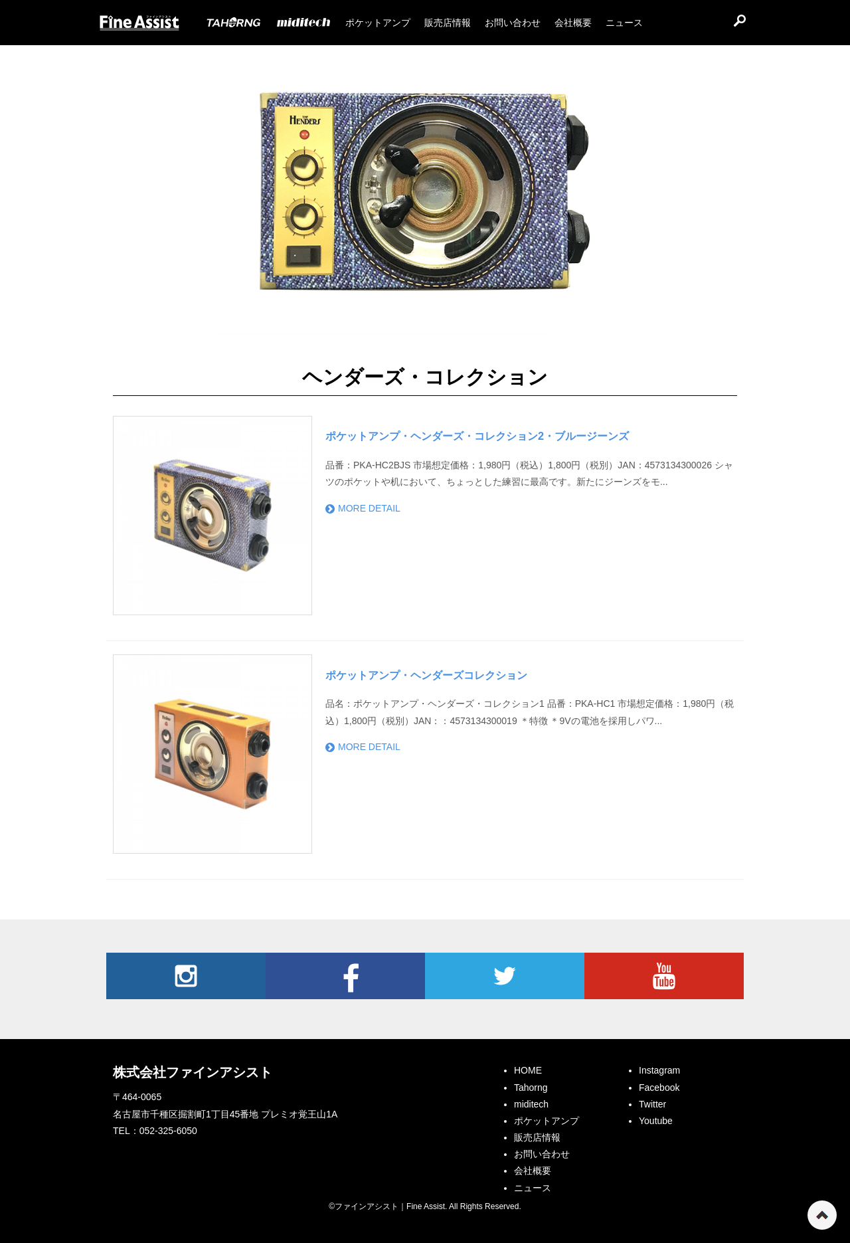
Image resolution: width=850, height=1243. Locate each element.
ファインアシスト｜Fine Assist (139, 23)
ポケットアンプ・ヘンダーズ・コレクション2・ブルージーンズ (477, 436)
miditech (531, 1104)
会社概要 (532, 1170)
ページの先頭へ (822, 1215)
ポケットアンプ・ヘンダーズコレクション (426, 675)
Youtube (664, 976)
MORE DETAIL (362, 508)
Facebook (345, 976)
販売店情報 (537, 1137)
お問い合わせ (542, 1154)
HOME (528, 1070)
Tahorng (531, 1087)
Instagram (186, 976)
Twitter (504, 976)
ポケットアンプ (546, 1120)
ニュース (532, 1188)
